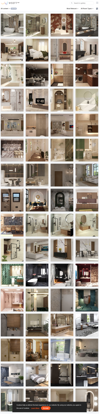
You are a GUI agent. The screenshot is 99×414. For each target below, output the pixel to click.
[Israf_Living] (12, 50)
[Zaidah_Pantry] (12, 175)
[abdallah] (12, 325)
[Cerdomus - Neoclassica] (86, 50)
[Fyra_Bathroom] (12, 100)
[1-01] (37, 300)
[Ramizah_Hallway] (37, 150)
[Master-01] (37, 125)
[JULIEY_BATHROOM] (37, 225)
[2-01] (62, 175)
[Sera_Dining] (86, 250)
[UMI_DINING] (37, 200)
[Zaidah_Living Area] (37, 100)
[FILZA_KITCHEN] (12, 150)
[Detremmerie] (86, 375)
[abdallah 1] (86, 300)
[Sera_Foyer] (62, 250)
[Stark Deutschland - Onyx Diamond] (12, 375)
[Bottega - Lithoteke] (86, 175)
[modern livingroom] (62, 125)
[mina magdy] (12, 350)
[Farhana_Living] (86, 325)
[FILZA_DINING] (37, 75)
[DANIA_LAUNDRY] (62, 75)
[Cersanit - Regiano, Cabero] (62, 325)
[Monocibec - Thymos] (37, 25)
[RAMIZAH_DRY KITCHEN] (86, 200)
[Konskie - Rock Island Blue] (86, 25)
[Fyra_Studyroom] (62, 100)
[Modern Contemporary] (37, 350)
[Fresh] (62, 350)
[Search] (82, 3)
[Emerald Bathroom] (62, 200)
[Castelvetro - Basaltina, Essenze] (37, 325)
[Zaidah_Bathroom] (62, 50)
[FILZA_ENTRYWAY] (62, 375)
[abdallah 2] (62, 300)
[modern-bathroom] (12, 200)
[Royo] (12, 400)
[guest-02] (86, 400)
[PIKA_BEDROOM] (37, 375)
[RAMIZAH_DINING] (12, 225)
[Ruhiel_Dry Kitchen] (37, 400)
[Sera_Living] (37, 250)
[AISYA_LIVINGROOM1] (86, 350)
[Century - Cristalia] (12, 25)
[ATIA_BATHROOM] (12, 275)
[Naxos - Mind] (62, 25)
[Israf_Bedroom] (37, 50)
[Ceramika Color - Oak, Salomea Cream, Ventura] (12, 75)
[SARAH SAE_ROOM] (86, 125)
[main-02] (62, 400)
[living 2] (12, 125)
